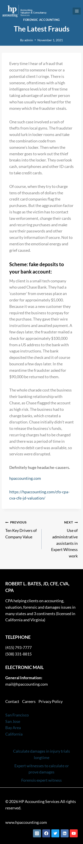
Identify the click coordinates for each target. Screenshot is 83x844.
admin (28, 40)
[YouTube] (74, 833)
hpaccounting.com (25, 478)
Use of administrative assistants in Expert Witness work (62, 538)
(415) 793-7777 (18, 647)
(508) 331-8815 (18, 653)
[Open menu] (77, 11)
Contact (12, 701)
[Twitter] (55, 833)
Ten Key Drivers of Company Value (21, 529)
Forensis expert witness (41, 780)
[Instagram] (37, 833)
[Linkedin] (65, 833)
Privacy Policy (51, 701)
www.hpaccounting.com (26, 822)
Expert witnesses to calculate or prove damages (41, 769)
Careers (29, 701)
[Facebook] (46, 833)
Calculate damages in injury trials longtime (41, 754)
